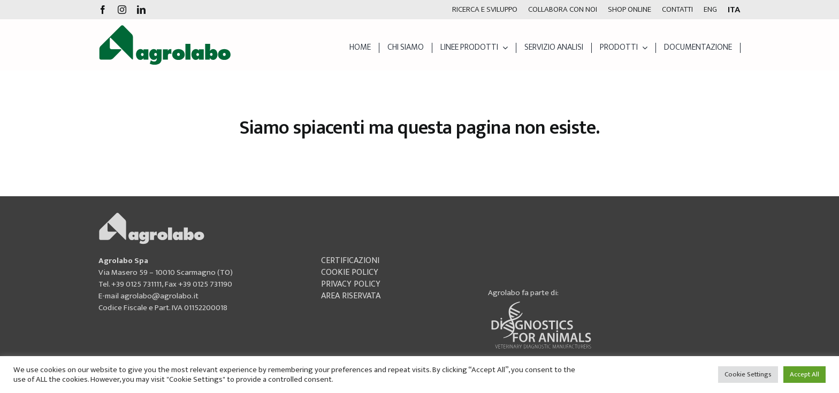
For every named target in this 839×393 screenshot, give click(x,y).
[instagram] (122, 9)
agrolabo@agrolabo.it (159, 296)
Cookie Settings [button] (748, 374)
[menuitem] (710, 9)
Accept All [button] (804, 374)
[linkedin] (141, 9)
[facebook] (102, 9)
